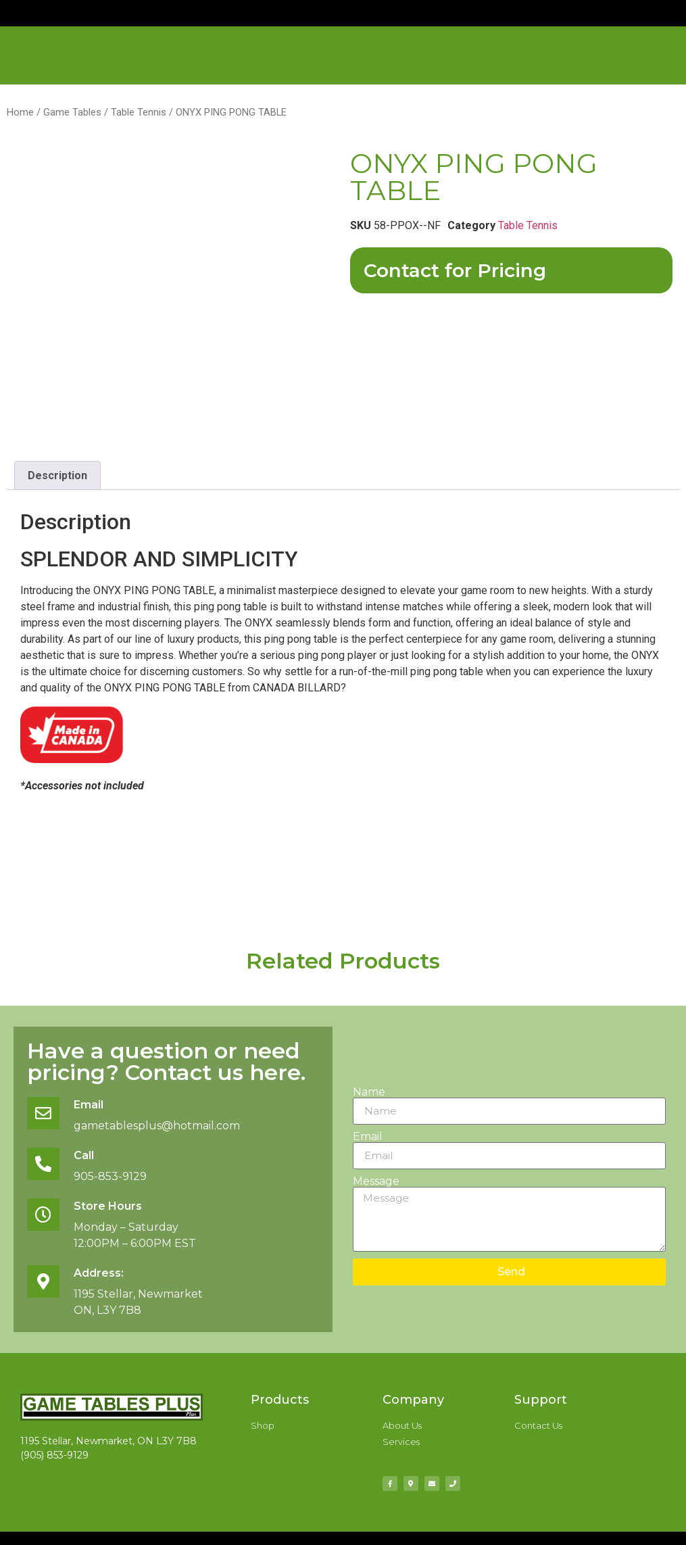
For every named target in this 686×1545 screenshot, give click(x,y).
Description (57, 475)
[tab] (57, 476)
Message (376, 1181)
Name (369, 1092)
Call (89, 1155)
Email (94, 1104)
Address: (104, 1273)
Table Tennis (138, 112)
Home (20, 112)
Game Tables (72, 112)
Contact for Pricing (455, 270)
